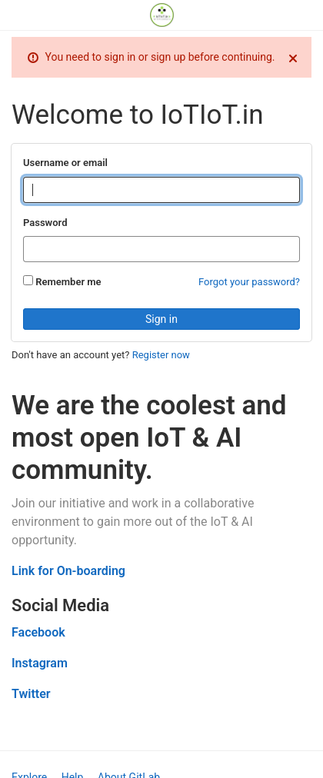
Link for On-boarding (68, 571)
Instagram (40, 663)
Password (45, 222)
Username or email (65, 162)
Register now (161, 355)
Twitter (31, 694)
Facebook (38, 632)
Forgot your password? (249, 282)
